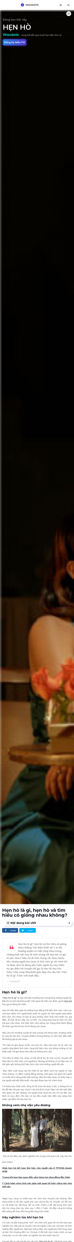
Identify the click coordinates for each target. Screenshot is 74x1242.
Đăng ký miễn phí (14, 42)
